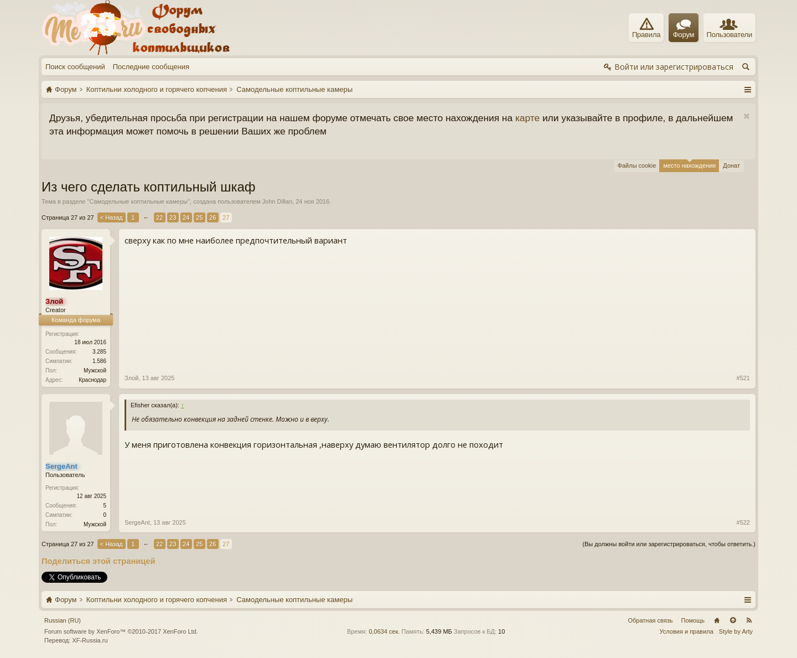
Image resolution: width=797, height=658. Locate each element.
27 (225, 217)
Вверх (733, 620)
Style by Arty (736, 631)
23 (172, 217)
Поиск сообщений (75, 67)
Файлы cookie (637, 165)
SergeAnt (137, 522)
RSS (749, 620)
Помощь (693, 620)
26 (212, 217)
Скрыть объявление (746, 116)
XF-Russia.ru (89, 640)
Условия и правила (686, 631)
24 (186, 217)
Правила (646, 28)
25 (199, 217)
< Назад (111, 217)
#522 (743, 522)
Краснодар (92, 380)
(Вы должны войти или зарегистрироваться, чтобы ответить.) (668, 544)
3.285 (99, 352)
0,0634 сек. (384, 631)
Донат (731, 165)
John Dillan (277, 201)
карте (527, 117)
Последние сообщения (151, 67)
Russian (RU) (62, 620)
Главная (717, 620)
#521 (743, 378)
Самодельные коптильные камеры (138, 201)
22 (159, 217)
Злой (131, 378)
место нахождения (689, 164)
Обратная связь (650, 620)
